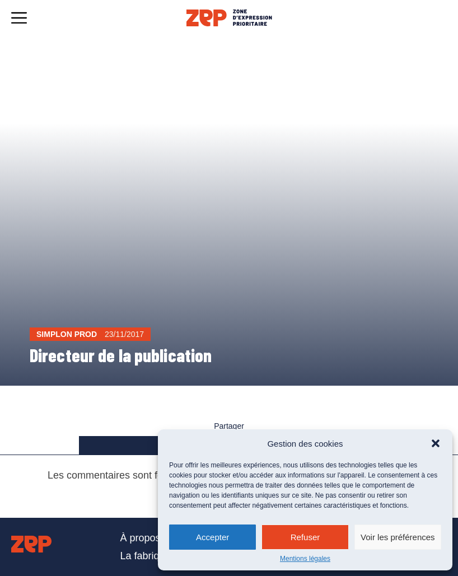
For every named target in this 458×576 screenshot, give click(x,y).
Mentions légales (305, 558)
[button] (435, 443)
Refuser (305, 537)
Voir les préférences (398, 537)
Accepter (212, 537)
